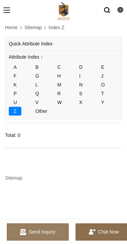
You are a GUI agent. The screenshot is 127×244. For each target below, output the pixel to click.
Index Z (56, 27)
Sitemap (33, 27)
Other (41, 111)
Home (11, 27)
